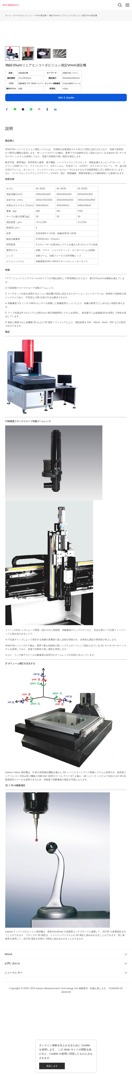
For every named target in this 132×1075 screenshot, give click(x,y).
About (8, 1029)
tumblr (48, 183)
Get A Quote (66, 171)
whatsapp (31, 183)
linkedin (56, 183)
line (15, 183)
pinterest (40, 183)
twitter (23, 183)
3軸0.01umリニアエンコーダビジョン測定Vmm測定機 (73, 15)
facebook (7, 183)
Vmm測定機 (40, 15)
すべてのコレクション (23, 15)
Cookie (85, 1045)
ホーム (8, 15)
